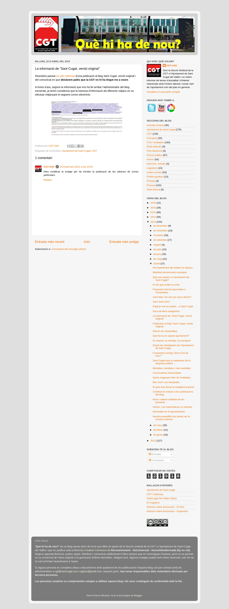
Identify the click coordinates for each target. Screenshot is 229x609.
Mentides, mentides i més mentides (172, 368)
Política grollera (155, 176)
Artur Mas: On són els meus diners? (172, 297)
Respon (48, 180)
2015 (153, 212)
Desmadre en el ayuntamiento (169, 411)
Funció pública (154, 155)
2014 (153, 217)
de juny (157, 254)
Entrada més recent (49, 242)
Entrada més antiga (124, 242)
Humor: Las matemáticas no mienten (172, 407)
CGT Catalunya (155, 494)
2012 (153, 440)
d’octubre (158, 235)
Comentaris (156, 460)
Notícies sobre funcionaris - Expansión (167, 511)
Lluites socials (154, 172)
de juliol (157, 249)
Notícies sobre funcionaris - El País (165, 507)
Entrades (155, 454)
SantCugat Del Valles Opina (162, 498)
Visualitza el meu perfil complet (163, 92)
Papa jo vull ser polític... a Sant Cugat (173, 306)
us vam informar (65, 76)
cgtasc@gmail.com (91, 571)
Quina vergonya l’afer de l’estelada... (172, 377)
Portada (151, 181)
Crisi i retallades (155, 142)
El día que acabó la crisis (166, 284)
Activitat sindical (155, 125)
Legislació (152, 168)
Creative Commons (95, 550)
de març (158, 425)
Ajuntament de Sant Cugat (76, 150)
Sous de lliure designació (166, 311)
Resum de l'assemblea (165, 331)
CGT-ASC (49, 166)
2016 (153, 207)
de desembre (160, 225)
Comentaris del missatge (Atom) (69, 249)
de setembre (160, 240)
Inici (87, 242)
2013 (153, 221)
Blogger (138, 595)
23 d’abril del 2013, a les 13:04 (76, 166)
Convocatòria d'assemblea (167, 373)
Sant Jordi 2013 (161, 301)
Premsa (151, 185)
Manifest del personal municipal (170, 272)
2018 (153, 202)
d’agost (157, 244)
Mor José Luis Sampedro (166, 382)
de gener (158, 434)
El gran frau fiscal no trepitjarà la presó (173, 387)
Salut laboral (153, 189)
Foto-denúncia (154, 150)
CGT (94, 150)
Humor (150, 159)
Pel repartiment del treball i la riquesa (173, 267)
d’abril (156, 263)
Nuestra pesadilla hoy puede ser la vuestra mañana (171, 418)
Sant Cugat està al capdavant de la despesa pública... (171, 362)
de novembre (160, 230)
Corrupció (152, 138)
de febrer (158, 430)
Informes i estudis (156, 163)
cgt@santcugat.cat (66, 571)
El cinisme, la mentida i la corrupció (172, 340)
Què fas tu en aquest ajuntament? (171, 335)
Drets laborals (154, 146)
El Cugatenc (153, 502)
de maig (158, 259)
